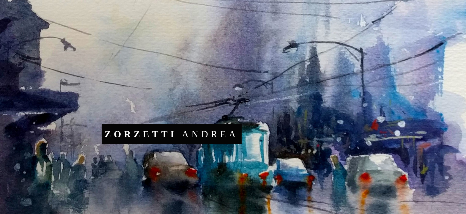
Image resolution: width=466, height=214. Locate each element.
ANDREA (172, 134)
